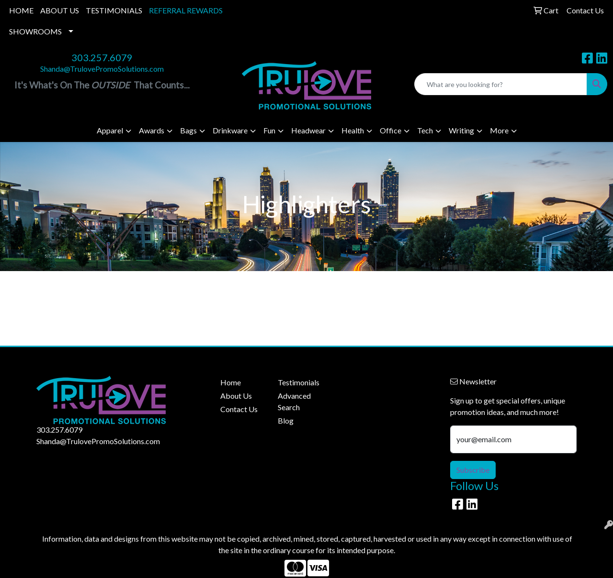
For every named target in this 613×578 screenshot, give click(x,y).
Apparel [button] (110, 130)
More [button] (499, 130)
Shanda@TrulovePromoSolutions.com (102, 68)
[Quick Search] (500, 84)
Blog (286, 420)
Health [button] (352, 130)
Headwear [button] (308, 130)
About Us (236, 395)
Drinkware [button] (230, 130)
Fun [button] (269, 130)
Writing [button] (461, 130)
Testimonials (298, 382)
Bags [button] (188, 130)
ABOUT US (59, 10)
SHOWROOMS (35, 31)
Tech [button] (425, 130)
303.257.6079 (102, 57)
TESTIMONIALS (114, 10)
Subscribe (472, 469)
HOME (21, 10)
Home (230, 382)
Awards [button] (151, 130)
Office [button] (390, 130)
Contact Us (239, 409)
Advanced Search (294, 401)
